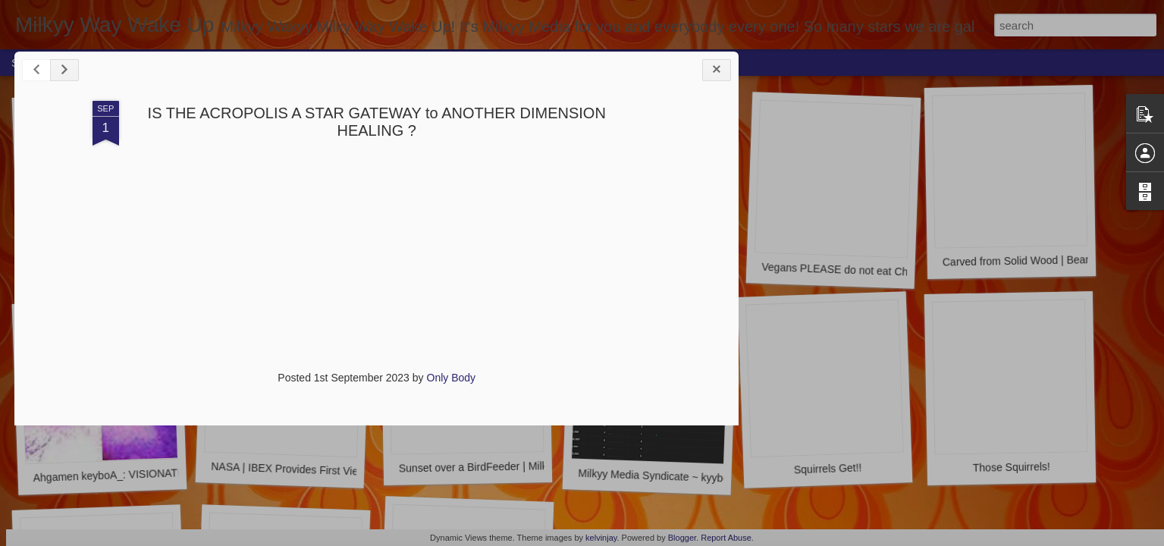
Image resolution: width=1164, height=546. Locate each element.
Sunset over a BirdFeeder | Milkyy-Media (495, 466)
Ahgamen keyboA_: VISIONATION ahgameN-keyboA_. (163, 473)
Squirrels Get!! (828, 468)
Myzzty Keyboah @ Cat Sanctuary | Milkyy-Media (694, 271)
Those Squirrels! (1011, 467)
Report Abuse (726, 537)
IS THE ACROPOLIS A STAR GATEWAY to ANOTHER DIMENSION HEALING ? (267, 134)
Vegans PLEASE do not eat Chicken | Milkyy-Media (882, 271)
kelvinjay (601, 537)
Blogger (682, 537)
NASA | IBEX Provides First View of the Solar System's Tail (349, 471)
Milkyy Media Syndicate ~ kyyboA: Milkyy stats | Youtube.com (722, 478)
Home (103, 62)
